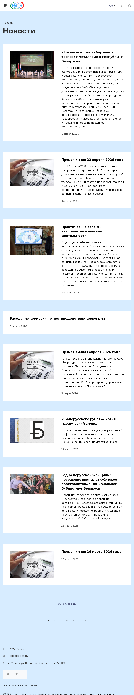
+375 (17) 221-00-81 (21, 649)
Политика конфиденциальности (22, 685)
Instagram (7, 674)
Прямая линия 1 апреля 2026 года (90, 352)
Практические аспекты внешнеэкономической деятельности (81, 231)
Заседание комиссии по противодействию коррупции (57, 319)
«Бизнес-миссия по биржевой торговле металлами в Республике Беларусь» (92, 56)
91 (85, 620)
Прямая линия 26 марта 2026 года (91, 552)
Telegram (16, 674)
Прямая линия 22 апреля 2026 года (92, 160)
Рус (110, 5)
